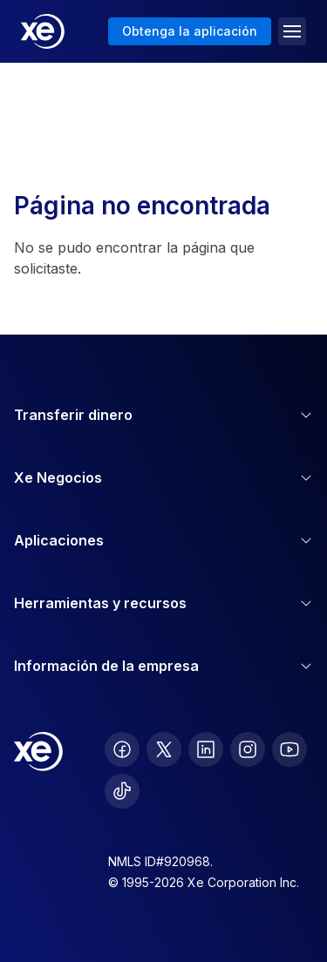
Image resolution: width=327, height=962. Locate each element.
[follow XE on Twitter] (163, 749)
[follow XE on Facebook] (122, 749)
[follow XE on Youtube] (289, 749)
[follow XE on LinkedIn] (205, 749)
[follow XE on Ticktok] (122, 791)
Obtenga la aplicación (189, 31)
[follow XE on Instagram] (247, 749)
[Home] (43, 31)
